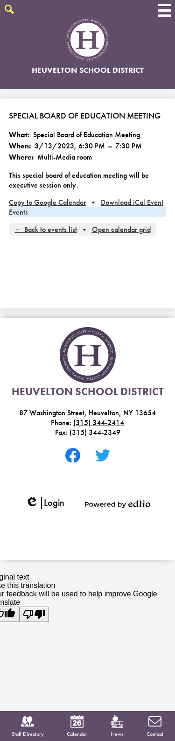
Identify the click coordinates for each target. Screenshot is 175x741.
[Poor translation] (34, 614)
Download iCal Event (132, 202)
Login (44, 503)
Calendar (77, 726)
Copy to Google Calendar (47, 202)
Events (18, 212)
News (117, 726)
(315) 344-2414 (98, 422)
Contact (155, 726)
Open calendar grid (121, 229)
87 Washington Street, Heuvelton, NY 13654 (87, 413)
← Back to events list (46, 229)
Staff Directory (28, 726)
